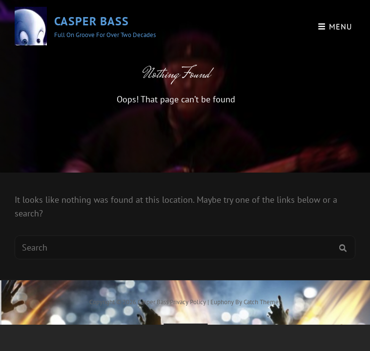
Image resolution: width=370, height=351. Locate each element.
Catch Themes (262, 302)
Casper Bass (91, 21)
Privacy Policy (188, 302)
